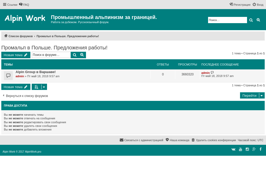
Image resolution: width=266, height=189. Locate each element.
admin (20, 76)
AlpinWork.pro (33, 151)
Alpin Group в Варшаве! (36, 72)
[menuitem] (24, 5)
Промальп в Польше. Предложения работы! (54, 47)
